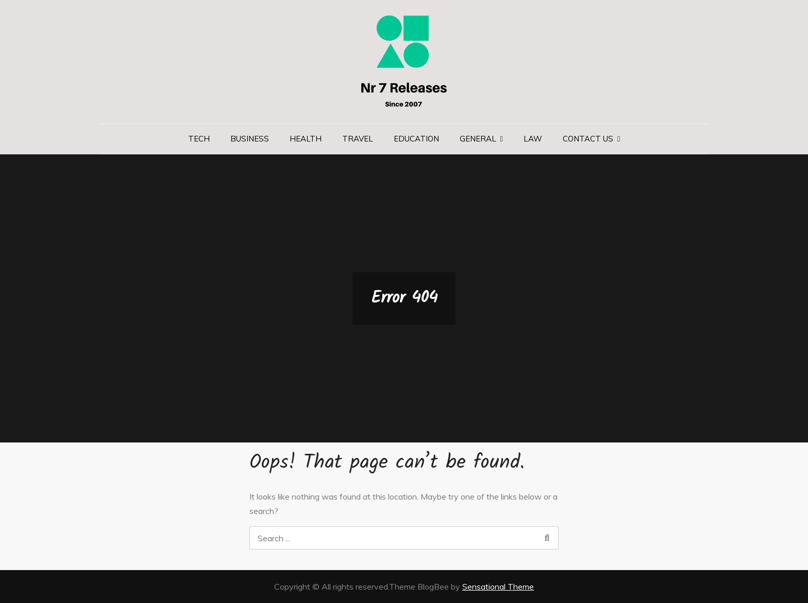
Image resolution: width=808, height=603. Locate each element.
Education (416, 139)
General (478, 139)
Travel (357, 139)
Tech (199, 139)
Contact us (588, 139)
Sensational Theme (498, 586)
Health (306, 139)
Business (249, 139)
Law (533, 139)
